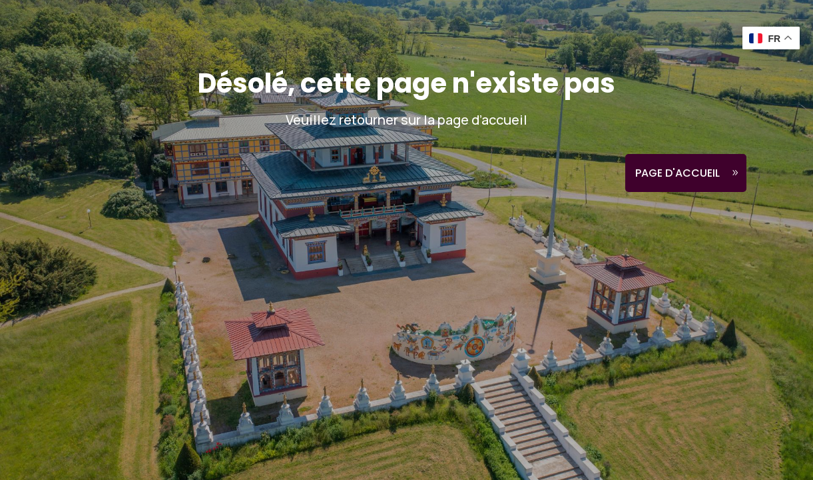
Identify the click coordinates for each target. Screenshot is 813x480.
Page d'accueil (677, 173)
